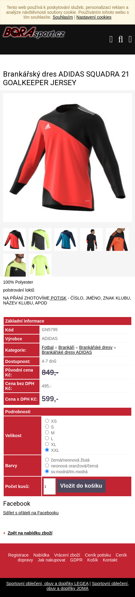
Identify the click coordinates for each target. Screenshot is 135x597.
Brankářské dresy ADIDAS (67, 352)
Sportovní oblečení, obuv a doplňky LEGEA (47, 583)
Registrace (18, 555)
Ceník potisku (98, 555)
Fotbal (48, 347)
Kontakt (110, 559)
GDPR (76, 559)
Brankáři (66, 347)
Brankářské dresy (95, 347)
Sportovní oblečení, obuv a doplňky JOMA (88, 586)
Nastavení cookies (94, 17)
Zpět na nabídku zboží (30, 533)
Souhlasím (63, 17)
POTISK (58, 298)
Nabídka (41, 555)
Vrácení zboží (67, 555)
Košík (92, 559)
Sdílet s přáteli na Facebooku (30, 512)
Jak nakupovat (51, 559)
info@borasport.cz (71, 573)
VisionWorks (107, 573)
